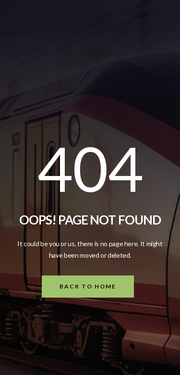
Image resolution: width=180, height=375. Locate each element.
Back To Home (88, 286)
